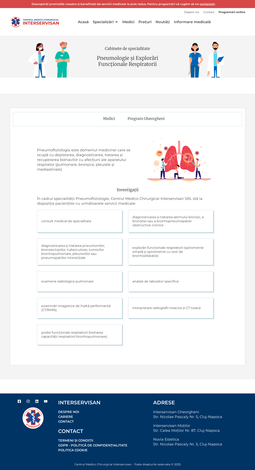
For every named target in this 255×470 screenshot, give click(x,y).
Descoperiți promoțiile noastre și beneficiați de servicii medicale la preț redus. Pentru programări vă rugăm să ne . (123, 4)
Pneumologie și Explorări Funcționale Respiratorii (127, 61)
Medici (109, 118)
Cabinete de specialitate (127, 48)
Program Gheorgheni (146, 118)
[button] (105, 22)
